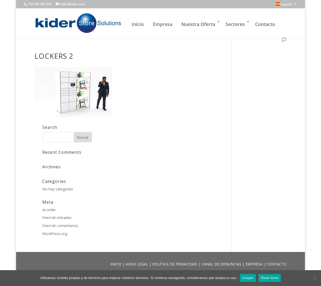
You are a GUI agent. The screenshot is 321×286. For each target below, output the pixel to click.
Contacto (265, 24)
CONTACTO (276, 264)
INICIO (116, 264)
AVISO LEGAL (137, 264)
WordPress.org (54, 233)
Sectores (235, 24)
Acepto (247, 278)
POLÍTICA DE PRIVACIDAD (175, 264)
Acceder (49, 209)
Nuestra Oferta (198, 24)
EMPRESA (254, 264)
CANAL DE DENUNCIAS (221, 264)
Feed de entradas (57, 217)
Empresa (162, 24)
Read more (269, 278)
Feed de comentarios (60, 225)
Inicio (138, 24)
